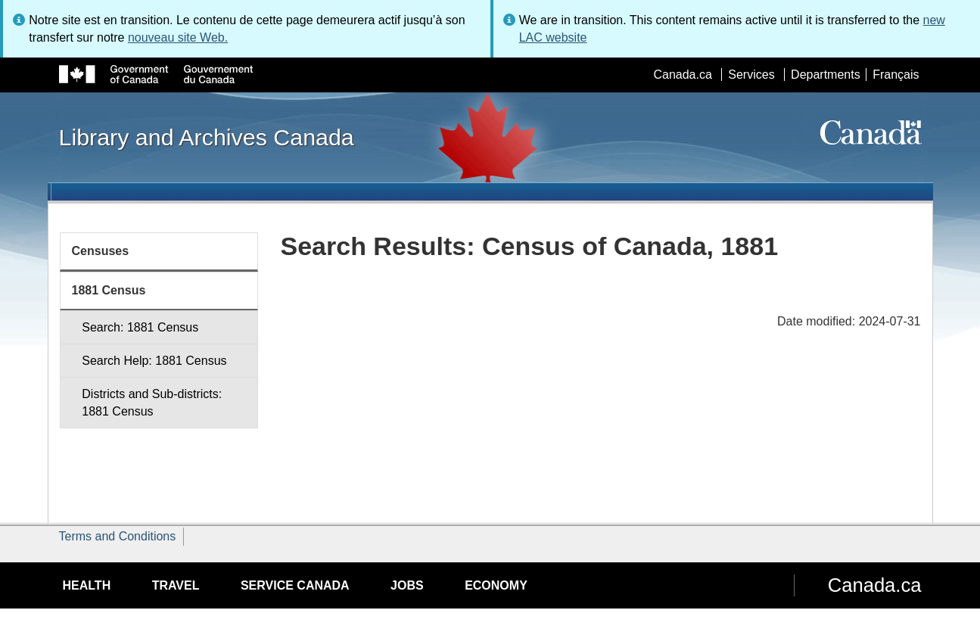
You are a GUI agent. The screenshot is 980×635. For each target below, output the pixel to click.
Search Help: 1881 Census (154, 360)
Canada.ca (682, 74)
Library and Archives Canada (206, 137)
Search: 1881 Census (140, 327)
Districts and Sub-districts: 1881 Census (152, 403)
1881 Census (109, 290)
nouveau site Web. (178, 37)
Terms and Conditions (117, 536)
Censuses (100, 250)
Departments (825, 74)
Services (751, 74)
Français (896, 74)
